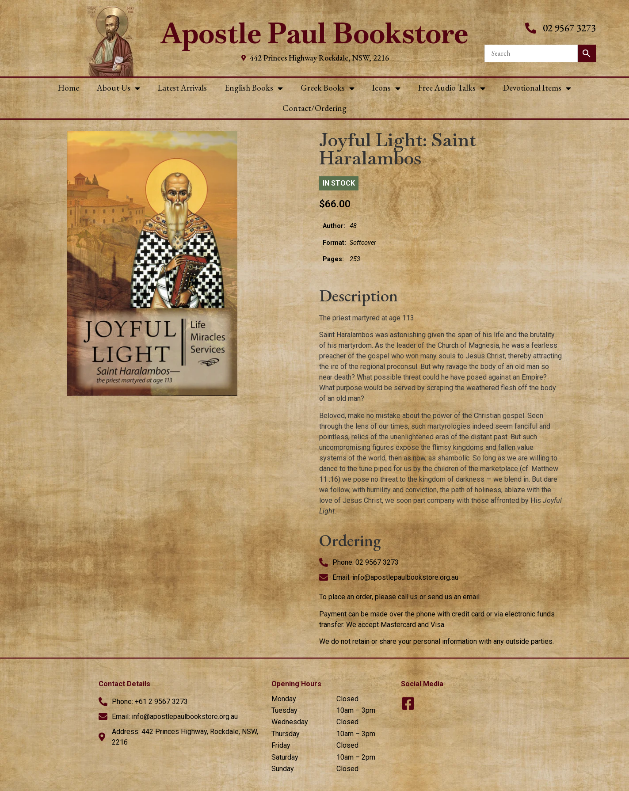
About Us (118, 88)
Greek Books (328, 88)
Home (68, 87)
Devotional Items (537, 88)
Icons (386, 88)
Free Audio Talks (451, 88)
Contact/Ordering (314, 108)
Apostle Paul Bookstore (314, 33)
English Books (254, 88)
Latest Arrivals (182, 87)
